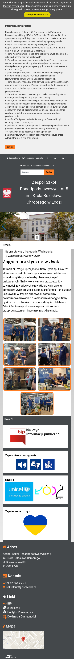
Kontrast (24, 166)
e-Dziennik (11, 608)
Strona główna (13, 158)
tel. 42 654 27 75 (14, 583)
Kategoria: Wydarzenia (38, 251)
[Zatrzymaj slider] (37, 237)
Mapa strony (28, 158)
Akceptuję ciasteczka (37, 14)
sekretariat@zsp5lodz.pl (19, 587)
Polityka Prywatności (18, 612)
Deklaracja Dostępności (19, 617)
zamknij (10, 147)
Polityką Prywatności (13, 6)
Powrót (8, 419)
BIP (7, 603)
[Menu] (37, 245)
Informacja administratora (42, 166)
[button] (4, 226)
